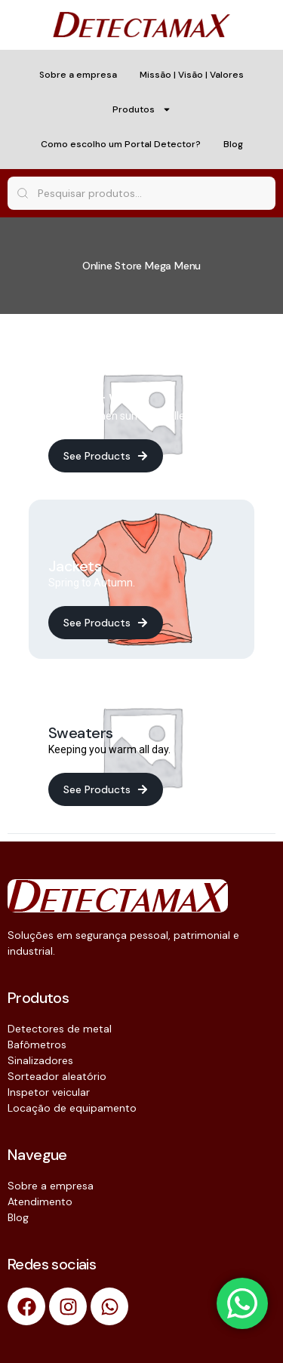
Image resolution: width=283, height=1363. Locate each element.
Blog (233, 144)
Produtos (141, 109)
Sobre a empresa (78, 75)
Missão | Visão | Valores (192, 75)
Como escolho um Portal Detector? (121, 144)
